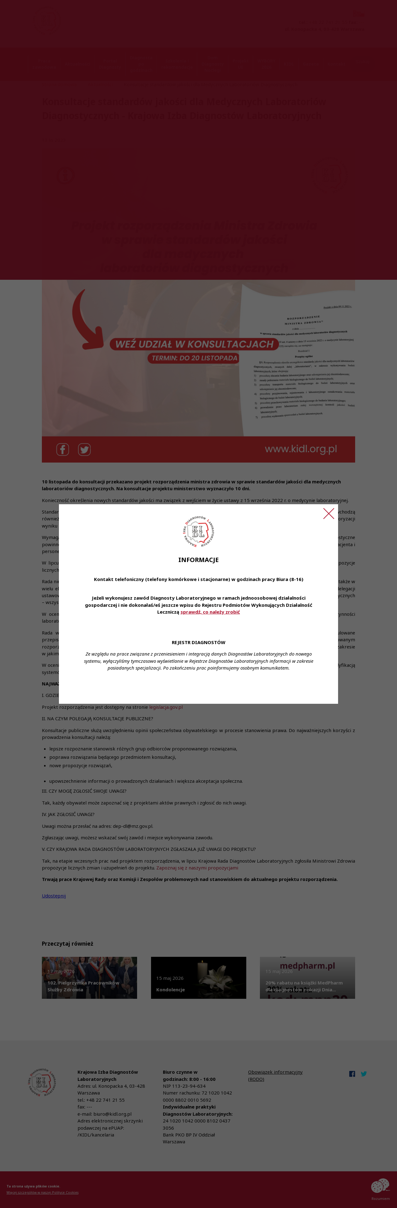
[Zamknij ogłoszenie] (328, 513)
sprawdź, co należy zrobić (210, 612)
